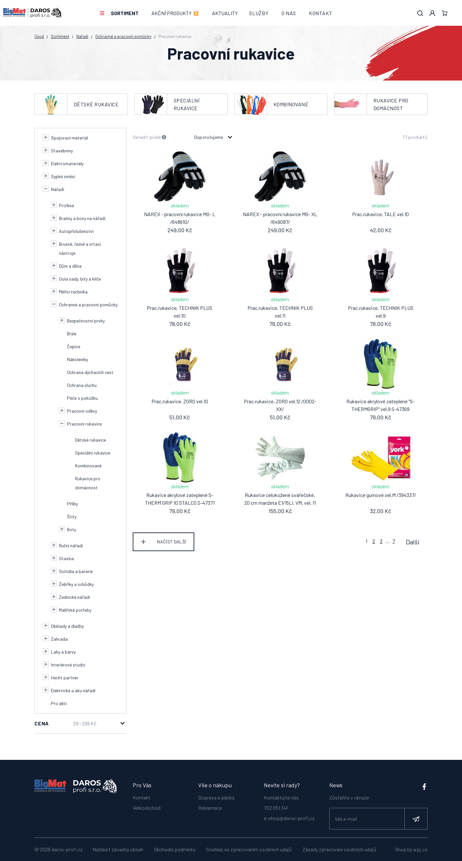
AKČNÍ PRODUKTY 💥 (175, 13)
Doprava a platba (216, 797)
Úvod (39, 36)
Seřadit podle (150, 137)
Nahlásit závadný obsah (117, 849)
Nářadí (82, 36)
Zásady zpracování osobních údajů (339, 849)
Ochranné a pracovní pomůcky (123, 36)
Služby (259, 13)
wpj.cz (420, 849)
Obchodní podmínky (175, 849)
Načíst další (171, 541)
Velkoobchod (146, 807)
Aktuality (225, 13)
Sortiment (125, 13)
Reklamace (210, 807)
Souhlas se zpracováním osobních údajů (249, 849)
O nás (289, 13)
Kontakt (320, 13)
